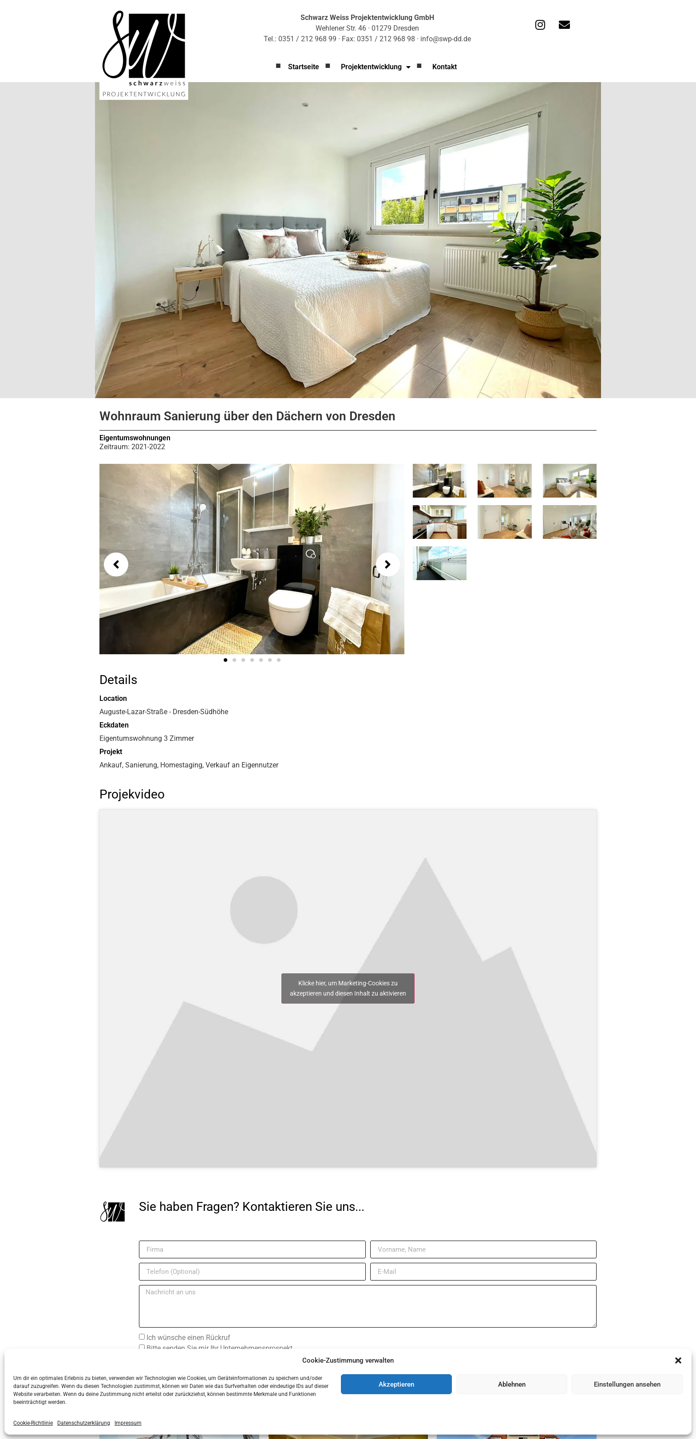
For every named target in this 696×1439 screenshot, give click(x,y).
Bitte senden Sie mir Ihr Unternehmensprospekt (219, 1348)
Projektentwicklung (376, 67)
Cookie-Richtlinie (33, 1423)
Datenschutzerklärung (83, 1423)
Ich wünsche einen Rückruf (188, 1337)
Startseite (303, 67)
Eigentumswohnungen (134, 438)
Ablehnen (512, 1384)
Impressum (128, 1423)
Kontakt (444, 67)
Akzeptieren (396, 1384)
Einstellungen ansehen (627, 1384)
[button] (678, 1360)
